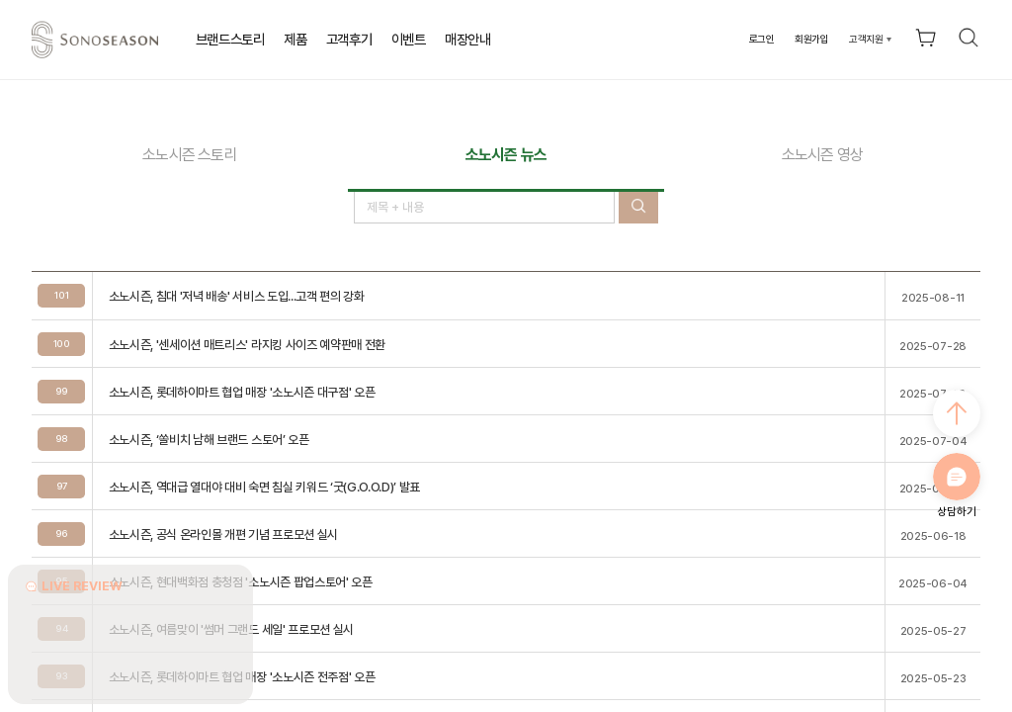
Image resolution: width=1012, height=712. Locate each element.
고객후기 (349, 39)
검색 (968, 37)
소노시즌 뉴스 (506, 154)
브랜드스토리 (230, 39)
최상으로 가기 (956, 413)
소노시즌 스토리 (189, 154)
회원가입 (812, 38)
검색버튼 (638, 206)
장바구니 (926, 37)
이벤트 (408, 39)
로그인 (762, 38)
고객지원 (866, 38)
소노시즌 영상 (822, 154)
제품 (295, 39)
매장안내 (468, 39)
